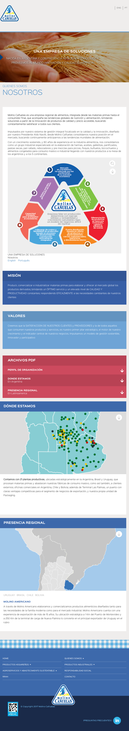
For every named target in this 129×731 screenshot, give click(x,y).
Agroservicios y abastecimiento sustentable (30, 671)
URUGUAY (9, 595)
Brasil (21, 595)
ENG (119, 8)
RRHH (5, 677)
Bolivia (39, 595)
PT (126, 8)
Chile (30, 595)
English (12, 261)
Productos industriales (79, 665)
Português (23, 261)
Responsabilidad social (77, 671)
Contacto (69, 677)
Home (6, 658)
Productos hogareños (17, 665)
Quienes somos (15, 86)
